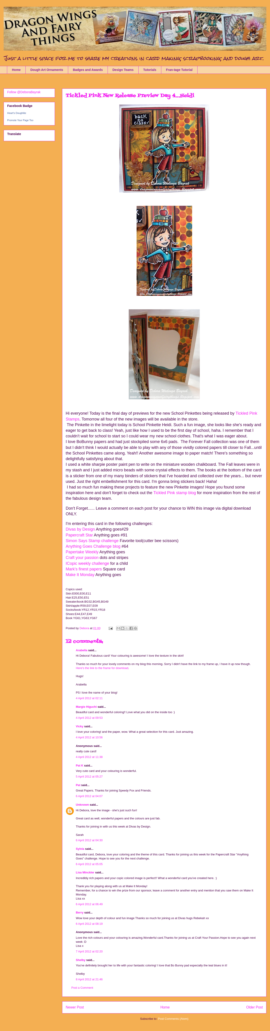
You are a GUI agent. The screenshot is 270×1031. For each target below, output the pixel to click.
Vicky (79, 726)
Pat (78, 785)
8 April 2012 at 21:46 (89, 979)
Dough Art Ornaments (46, 70)
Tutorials (149, 70)
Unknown (82, 804)
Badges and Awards (88, 70)
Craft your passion (82, 557)
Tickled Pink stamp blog (174, 493)
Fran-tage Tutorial (179, 70)
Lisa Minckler (85, 872)
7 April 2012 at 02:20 (89, 951)
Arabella (81, 650)
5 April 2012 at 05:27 (89, 776)
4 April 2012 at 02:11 (89, 698)
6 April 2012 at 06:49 (89, 904)
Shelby (81, 960)
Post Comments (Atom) (173, 1018)
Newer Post (75, 1007)
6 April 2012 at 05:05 (89, 864)
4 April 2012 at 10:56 (89, 737)
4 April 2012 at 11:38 (89, 757)
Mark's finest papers (84, 569)
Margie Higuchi (86, 706)
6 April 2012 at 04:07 (89, 796)
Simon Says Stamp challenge (92, 540)
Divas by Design (80, 529)
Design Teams (123, 70)
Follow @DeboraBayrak (23, 92)
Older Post (254, 1007)
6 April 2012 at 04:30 (89, 840)
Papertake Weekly (82, 552)
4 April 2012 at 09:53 (89, 717)
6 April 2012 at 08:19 (89, 923)
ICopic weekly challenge (88, 563)
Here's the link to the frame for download (102, 668)
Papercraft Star (79, 535)
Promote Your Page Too (20, 120)
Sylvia (80, 848)
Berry (80, 912)
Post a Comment (82, 987)
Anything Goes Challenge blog (94, 546)
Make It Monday (80, 574)
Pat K (79, 765)
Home (16, 70)
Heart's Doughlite (16, 113)
